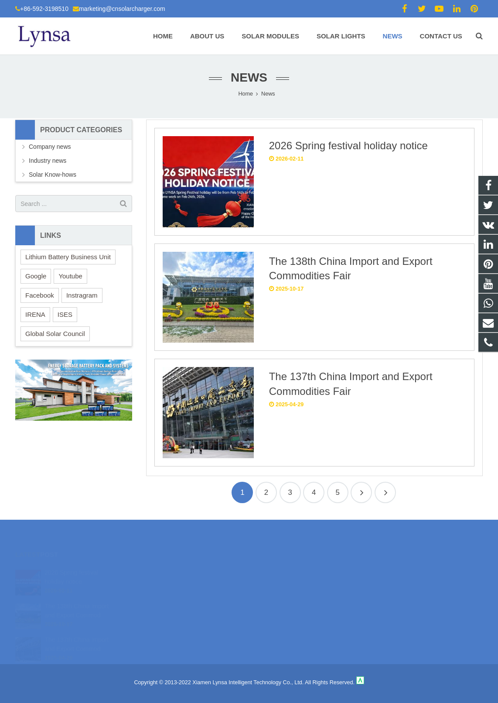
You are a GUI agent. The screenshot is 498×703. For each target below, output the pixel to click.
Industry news (47, 160)
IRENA (35, 314)
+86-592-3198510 (44, 8)
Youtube (70, 276)
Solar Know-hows (52, 174)
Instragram (82, 295)
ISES (65, 314)
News (249, 77)
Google (35, 276)
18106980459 (280, 570)
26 (385, 492)
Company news (50, 146)
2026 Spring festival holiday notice (348, 145)
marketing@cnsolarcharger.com (122, 8)
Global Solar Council (55, 333)
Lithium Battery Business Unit (68, 257)
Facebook (39, 295)
